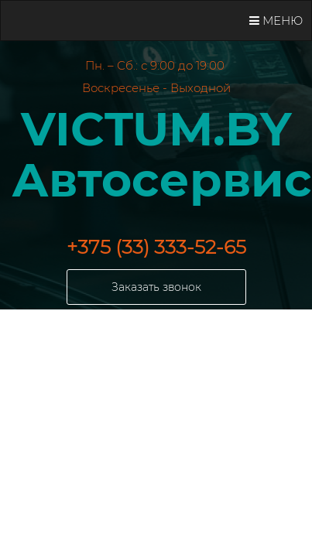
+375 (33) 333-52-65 (156, 246)
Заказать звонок (156, 287)
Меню (276, 20)
